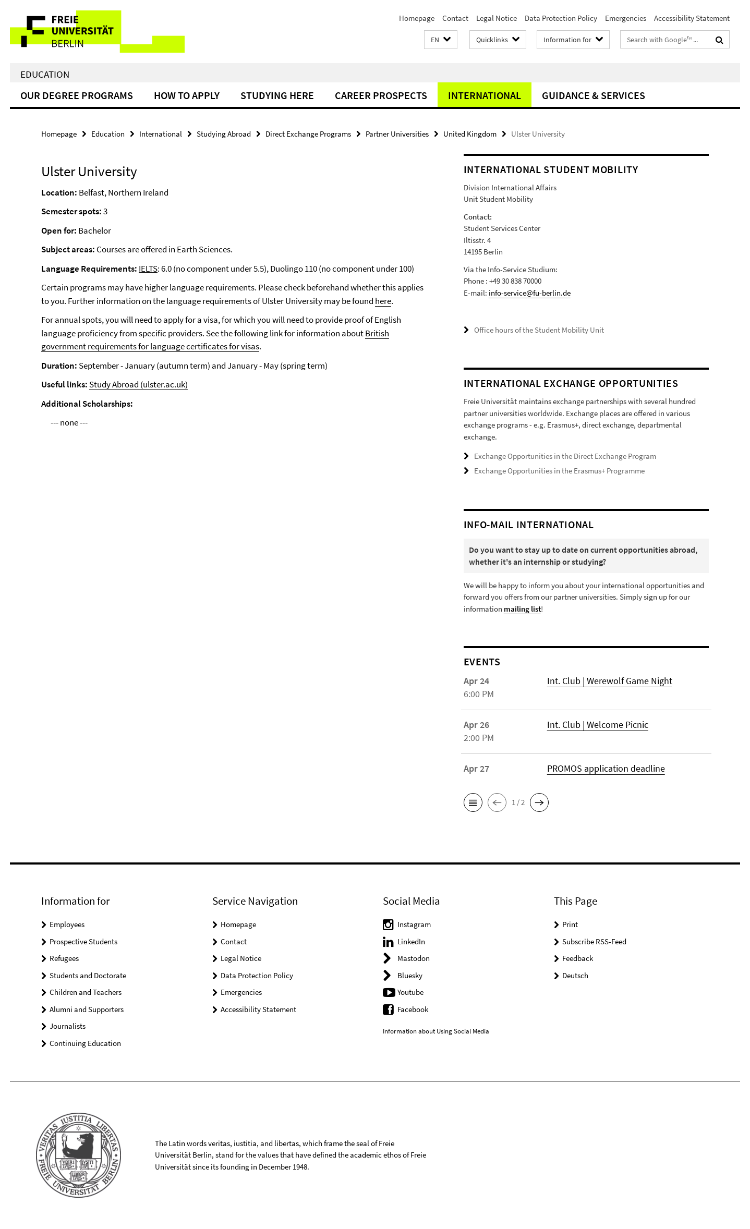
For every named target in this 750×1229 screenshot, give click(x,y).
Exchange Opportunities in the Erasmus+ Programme (559, 471)
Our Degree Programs (76, 95)
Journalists (68, 1026)
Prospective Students (83, 941)
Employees (67, 924)
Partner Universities (397, 134)
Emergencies (625, 18)
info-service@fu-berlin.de (530, 293)
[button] (440, 40)
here (383, 301)
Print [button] (570, 924)
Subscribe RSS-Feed (594, 941)
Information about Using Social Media (436, 1031)
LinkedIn (411, 941)
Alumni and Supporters (87, 1009)
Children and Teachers (86, 992)
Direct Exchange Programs (308, 134)
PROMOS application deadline (606, 768)
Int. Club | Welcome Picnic (597, 725)
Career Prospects (381, 95)
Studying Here (277, 95)
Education (44, 74)
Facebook (412, 1009)
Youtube (410, 992)
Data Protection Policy (561, 18)
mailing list (522, 609)
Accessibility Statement (692, 18)
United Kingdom (470, 134)
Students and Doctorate (88, 975)
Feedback (577, 958)
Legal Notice (496, 18)
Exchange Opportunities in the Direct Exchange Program (565, 456)
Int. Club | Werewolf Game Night (609, 681)
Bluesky (409, 975)
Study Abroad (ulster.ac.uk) (138, 384)
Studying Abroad (224, 134)
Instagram (414, 924)
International (484, 95)
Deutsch (575, 975)
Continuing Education (85, 1043)
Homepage (416, 18)
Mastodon (413, 958)
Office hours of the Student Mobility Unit (539, 330)
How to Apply (187, 95)
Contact (455, 18)
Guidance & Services (593, 95)
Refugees (64, 958)
